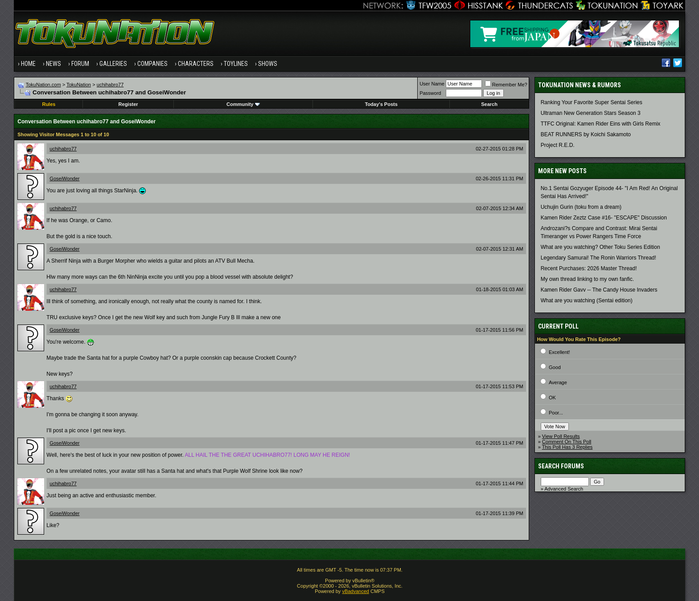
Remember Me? (506, 84)
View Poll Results (561, 436)
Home (28, 63)
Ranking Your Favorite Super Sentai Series (591, 102)
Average (558, 382)
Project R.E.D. (558, 145)
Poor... (556, 412)
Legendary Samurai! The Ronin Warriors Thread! (598, 258)
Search (489, 104)
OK (552, 397)
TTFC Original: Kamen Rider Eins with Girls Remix (601, 124)
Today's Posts (381, 104)
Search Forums (561, 466)
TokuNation (78, 84)
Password (430, 93)
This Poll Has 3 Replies (567, 447)
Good (555, 367)
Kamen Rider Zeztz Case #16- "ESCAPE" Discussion (604, 218)
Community (243, 104)
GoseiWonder (64, 178)
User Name (431, 83)
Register (128, 104)
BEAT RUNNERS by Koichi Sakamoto (586, 134)
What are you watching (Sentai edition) (587, 300)
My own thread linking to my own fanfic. (587, 279)
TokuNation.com (43, 84)
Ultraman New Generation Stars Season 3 (591, 113)
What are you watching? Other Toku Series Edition (600, 247)
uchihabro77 (110, 84)
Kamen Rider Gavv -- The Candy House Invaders (599, 290)
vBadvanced (355, 591)
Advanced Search (563, 488)
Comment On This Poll (566, 441)
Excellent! (559, 352)
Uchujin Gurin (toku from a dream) (581, 207)
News (53, 63)
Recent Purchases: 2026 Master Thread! (589, 268)
